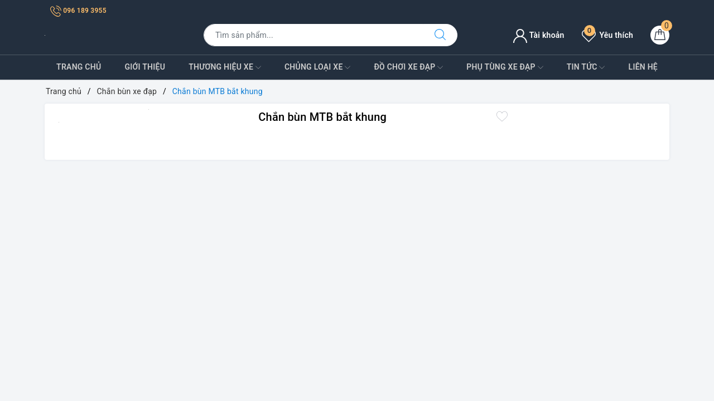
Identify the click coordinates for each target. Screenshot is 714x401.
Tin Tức (586, 67)
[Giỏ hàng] (659, 35)
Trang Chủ (78, 66)
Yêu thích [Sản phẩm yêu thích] (607, 35)
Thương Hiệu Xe (225, 67)
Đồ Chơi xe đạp (408, 67)
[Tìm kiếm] (440, 35)
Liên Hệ (643, 66)
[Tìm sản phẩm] (313, 35)
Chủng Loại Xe (317, 67)
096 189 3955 (78, 11)
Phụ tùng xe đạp (504, 67)
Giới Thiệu (144, 66)
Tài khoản (538, 35)
